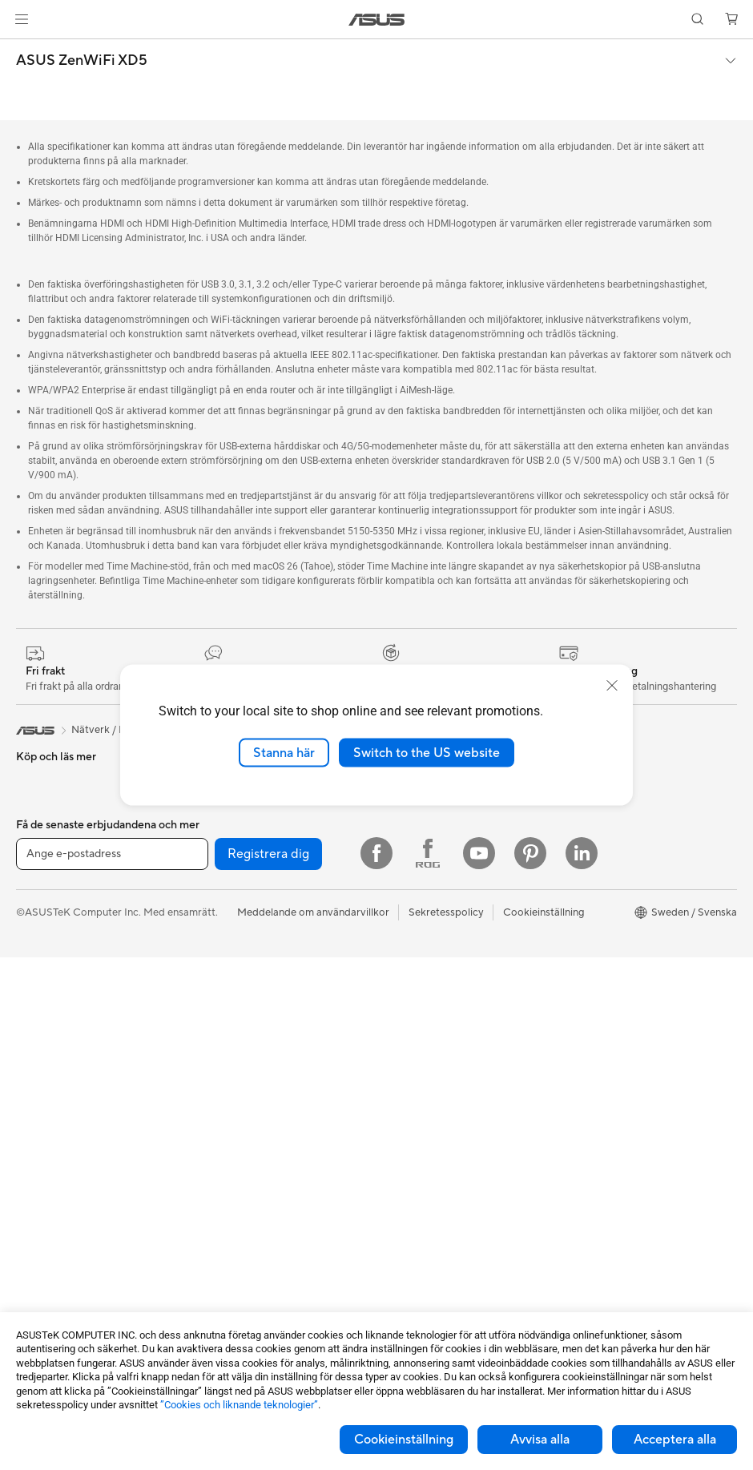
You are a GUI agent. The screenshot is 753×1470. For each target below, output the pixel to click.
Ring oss (396, 1069)
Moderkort (42, 1265)
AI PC (570, 853)
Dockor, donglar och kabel (256, 1276)
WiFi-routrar (222, 998)
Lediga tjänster (411, 877)
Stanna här (284, 752)
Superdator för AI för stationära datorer (268, 1052)
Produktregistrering (423, 1093)
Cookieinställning (403, 1440)
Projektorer (43, 1192)
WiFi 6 (208, 974)
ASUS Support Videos (428, 1165)
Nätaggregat (224, 829)
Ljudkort (213, 853)
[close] (612, 685)
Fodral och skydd (234, 1228)
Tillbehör (37, 830)
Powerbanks (222, 1300)
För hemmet (45, 878)
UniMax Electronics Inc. (432, 949)
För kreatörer (47, 950)
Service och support (424, 1021)
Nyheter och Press (420, 829)
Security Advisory (418, 1141)
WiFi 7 (208, 950)
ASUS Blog (583, 1045)
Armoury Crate (592, 997)
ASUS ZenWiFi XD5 (81, 61)
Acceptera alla (675, 1440)
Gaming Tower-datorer (70, 1120)
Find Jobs (399, 973)
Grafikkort (40, 1289)
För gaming (43, 902)
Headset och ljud (233, 1156)
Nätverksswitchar (235, 1022)
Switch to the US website (426, 752)
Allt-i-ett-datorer (56, 1071)
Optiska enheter (231, 877)
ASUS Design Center (606, 901)
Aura (568, 1021)
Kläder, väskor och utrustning (262, 1204)
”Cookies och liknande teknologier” (239, 1405)
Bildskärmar (44, 1047)
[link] (376, 20)
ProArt (573, 949)
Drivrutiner (402, 1117)
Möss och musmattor (243, 1132)
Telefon (33, 805)
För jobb (36, 926)
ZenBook (578, 973)
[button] (21, 19)
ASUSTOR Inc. (410, 853)
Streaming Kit (225, 1180)
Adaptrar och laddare (244, 1252)
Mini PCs (37, 1144)
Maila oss (398, 1045)
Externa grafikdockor (243, 901)
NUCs (30, 1168)
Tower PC (39, 1095)
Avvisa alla (540, 1440)
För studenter (48, 975)
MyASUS (398, 1189)
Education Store (595, 877)
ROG (569, 925)
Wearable (38, 1216)
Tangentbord (223, 1107)
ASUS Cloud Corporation (436, 925)
